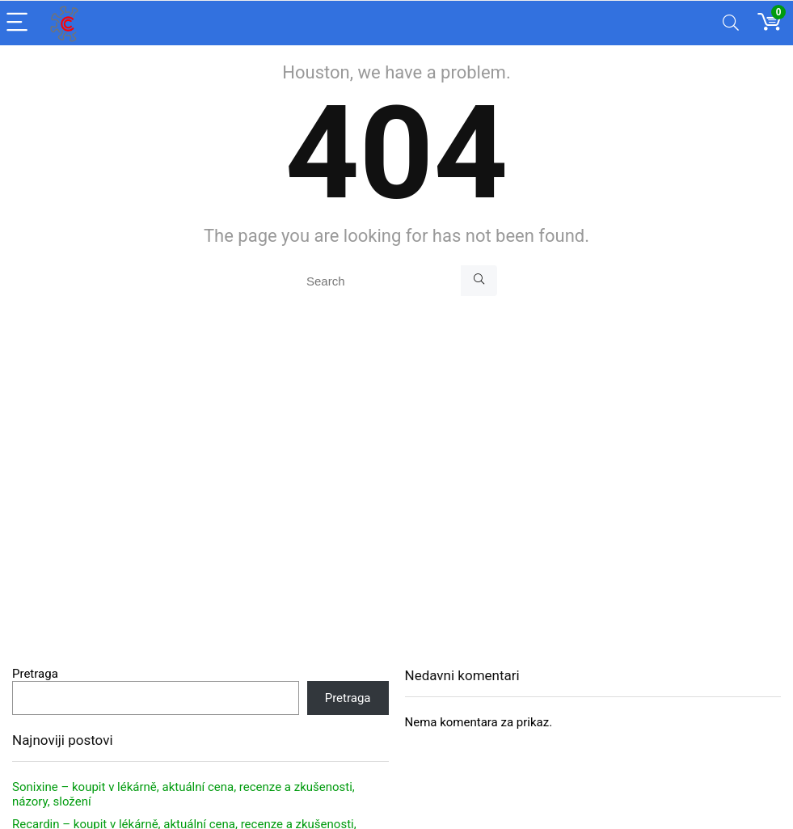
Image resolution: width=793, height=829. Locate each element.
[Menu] (19, 23)
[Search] (730, 23)
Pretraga (35, 673)
